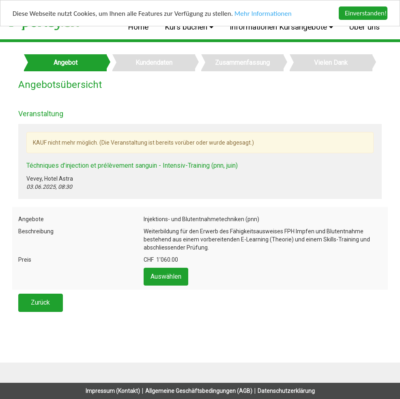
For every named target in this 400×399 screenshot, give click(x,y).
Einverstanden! (366, 13)
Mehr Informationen (263, 13)
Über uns (364, 27)
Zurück (40, 302)
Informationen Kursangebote (279, 27)
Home (138, 27)
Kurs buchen (187, 27)
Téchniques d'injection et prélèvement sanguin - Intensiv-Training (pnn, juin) (132, 165)
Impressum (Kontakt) (113, 391)
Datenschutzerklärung (286, 391)
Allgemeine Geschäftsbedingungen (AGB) (198, 391)
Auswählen (166, 276)
